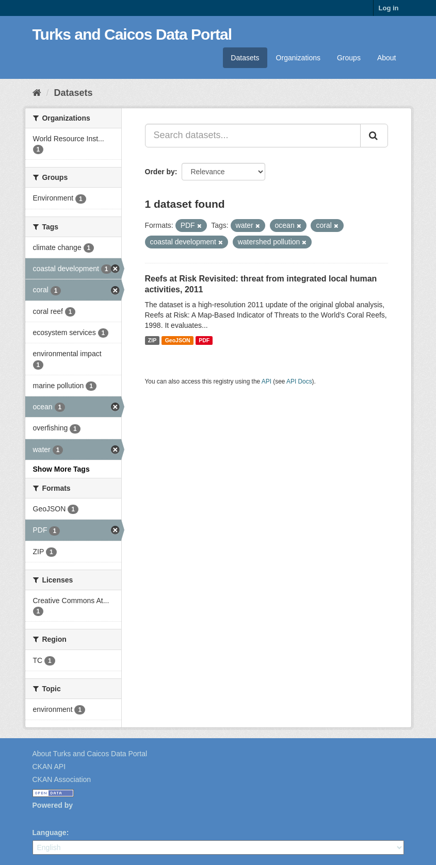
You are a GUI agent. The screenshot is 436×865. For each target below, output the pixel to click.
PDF (204, 340)
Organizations (298, 58)
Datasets (245, 58)
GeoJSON (177, 340)
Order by (160, 172)
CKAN (50, 816)
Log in (389, 8)
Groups (349, 58)
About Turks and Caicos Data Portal (90, 754)
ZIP (152, 340)
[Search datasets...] (253, 135)
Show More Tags (61, 469)
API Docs (299, 381)
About (386, 58)
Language (50, 832)
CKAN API (49, 766)
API (266, 381)
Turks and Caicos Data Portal (132, 34)
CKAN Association (62, 779)
